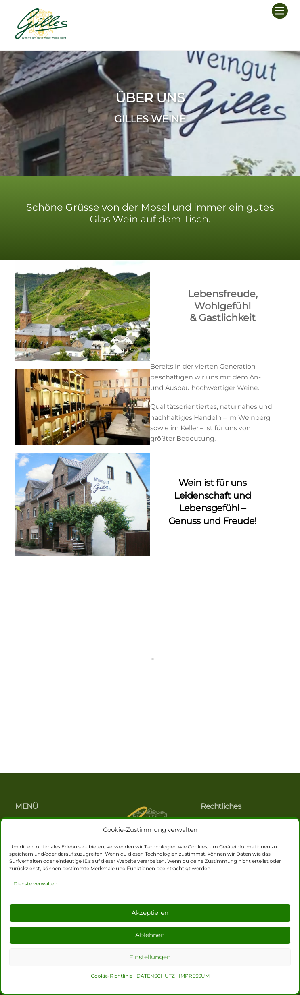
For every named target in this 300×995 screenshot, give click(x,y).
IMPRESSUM (194, 976)
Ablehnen (150, 935)
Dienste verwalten (35, 884)
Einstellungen (150, 957)
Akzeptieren (150, 912)
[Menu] (280, 11)
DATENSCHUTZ (155, 976)
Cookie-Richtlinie (111, 976)
